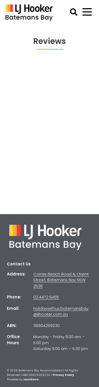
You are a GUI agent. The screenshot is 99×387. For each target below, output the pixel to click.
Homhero (31, 379)
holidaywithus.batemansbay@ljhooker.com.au (60, 311)
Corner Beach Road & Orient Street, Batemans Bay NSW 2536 (61, 280)
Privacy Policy (63, 375)
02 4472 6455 (46, 297)
